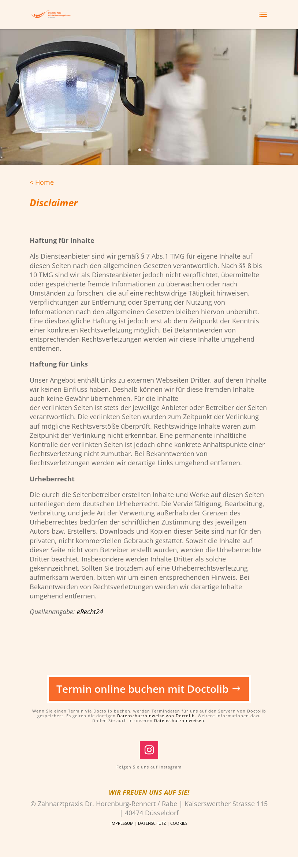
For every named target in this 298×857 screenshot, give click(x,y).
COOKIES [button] (178, 823)
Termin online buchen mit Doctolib (142, 689)
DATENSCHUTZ (152, 823)
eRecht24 (90, 611)
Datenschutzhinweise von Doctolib (156, 715)
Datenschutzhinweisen (179, 720)
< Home (42, 182)
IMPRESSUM (122, 823)
